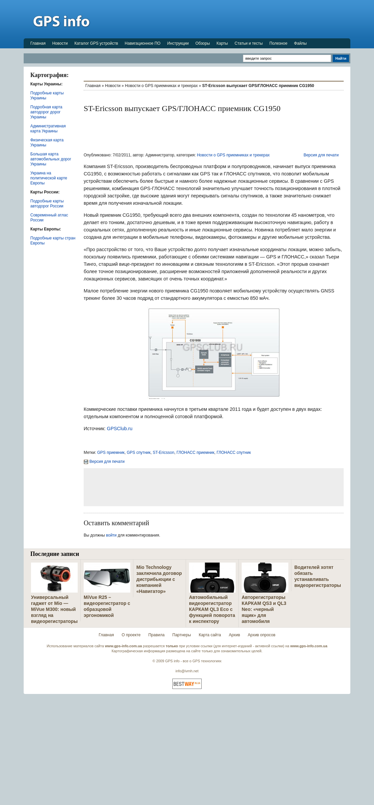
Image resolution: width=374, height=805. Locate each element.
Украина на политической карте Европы (48, 178)
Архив (234, 635)
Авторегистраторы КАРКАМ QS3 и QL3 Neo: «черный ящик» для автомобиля (264, 609)
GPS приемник (111, 452)
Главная (38, 43)
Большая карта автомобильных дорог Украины (50, 159)
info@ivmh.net (186, 671)
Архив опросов (261, 635)
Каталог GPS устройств (96, 43)
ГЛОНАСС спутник (234, 452)
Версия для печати (321, 155)
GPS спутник (138, 452)
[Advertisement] (229, 19)
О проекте (131, 635)
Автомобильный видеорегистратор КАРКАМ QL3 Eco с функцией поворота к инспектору (212, 609)
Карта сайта (210, 635)
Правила (156, 635)
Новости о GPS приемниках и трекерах (161, 85)
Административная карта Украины (48, 128)
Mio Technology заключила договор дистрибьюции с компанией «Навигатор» (159, 579)
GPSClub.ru (119, 428)
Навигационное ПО (142, 43)
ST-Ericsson (163, 452)
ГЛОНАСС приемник (195, 452)
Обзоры (202, 43)
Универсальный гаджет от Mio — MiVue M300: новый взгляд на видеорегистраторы (54, 609)
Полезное (278, 43)
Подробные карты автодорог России (47, 203)
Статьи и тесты (249, 43)
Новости (60, 43)
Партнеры (181, 635)
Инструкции (178, 43)
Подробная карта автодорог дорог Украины (46, 112)
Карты (222, 43)
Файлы (300, 43)
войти (111, 535)
